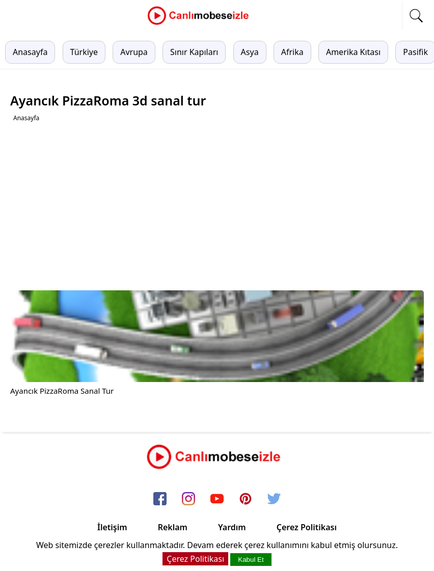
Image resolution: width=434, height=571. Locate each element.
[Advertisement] (218, 206)
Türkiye (84, 52)
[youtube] (217, 499)
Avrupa (134, 52)
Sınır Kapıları (194, 52)
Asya (250, 52)
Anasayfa (30, 52)
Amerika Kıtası (353, 52)
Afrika (292, 52)
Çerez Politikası (307, 527)
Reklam (172, 527)
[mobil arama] (416, 16)
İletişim (112, 527)
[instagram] (188, 499)
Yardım (232, 527)
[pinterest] (245, 499)
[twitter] (274, 499)
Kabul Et (250, 559)
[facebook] (160, 499)
